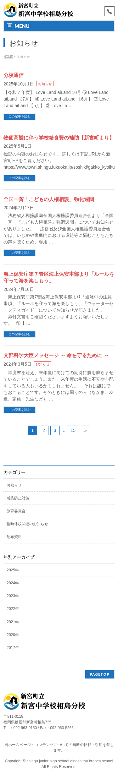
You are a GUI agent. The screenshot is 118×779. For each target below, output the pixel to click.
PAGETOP (100, 674)
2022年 (13, 609)
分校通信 (13, 75)
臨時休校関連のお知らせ (27, 524)
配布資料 (14, 537)
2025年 (13, 570)
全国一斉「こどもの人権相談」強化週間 (48, 199)
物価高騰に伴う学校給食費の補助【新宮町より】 (58, 137)
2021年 (13, 622)
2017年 (13, 648)
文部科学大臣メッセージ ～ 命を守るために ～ (55, 355)
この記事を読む (19, 116)
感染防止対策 (18, 498)
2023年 (13, 596)
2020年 (13, 635)
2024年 (13, 583)
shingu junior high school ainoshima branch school (69, 761)
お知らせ (45, 84)
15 (73, 430)
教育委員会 (16, 511)
